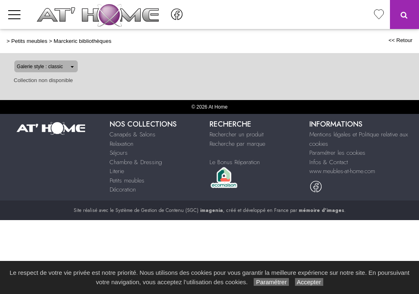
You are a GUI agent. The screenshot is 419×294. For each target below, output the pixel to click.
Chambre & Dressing (136, 162)
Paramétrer (271, 281)
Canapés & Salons (132, 134)
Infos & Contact (328, 162)
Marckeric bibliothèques (82, 41)
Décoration (123, 189)
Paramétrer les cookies (337, 152)
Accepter (309, 281)
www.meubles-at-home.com (342, 171)
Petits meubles (29, 41)
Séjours (119, 152)
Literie (117, 171)
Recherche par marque (237, 143)
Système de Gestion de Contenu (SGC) (169, 210)
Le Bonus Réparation (235, 162)
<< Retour (400, 40)
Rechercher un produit (237, 134)
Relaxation (121, 143)
